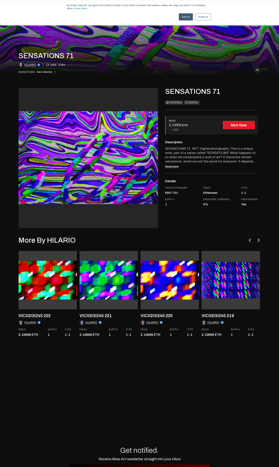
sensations (27, 72)
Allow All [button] (186, 17)
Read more (172, 166)
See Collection (46, 72)
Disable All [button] (203, 17)
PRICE (172, 120)
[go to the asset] (48, 280)
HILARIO (30, 64)
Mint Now (239, 125)
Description (174, 142)
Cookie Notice (80, 8)
